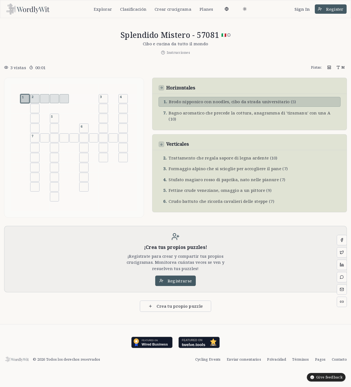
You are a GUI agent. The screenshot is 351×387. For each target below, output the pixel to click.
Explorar (103, 9)
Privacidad (276, 359)
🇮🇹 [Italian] (226, 35)
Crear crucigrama (173, 9)
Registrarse (175, 281)
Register (330, 9)
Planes (206, 9)
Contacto (339, 359)
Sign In (302, 9)
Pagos (320, 359)
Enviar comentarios (244, 359)
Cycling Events (208, 359)
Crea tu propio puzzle (175, 306)
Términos (300, 359)
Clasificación (133, 9)
